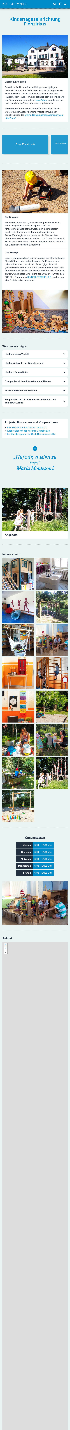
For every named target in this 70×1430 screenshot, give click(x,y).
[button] (5, 945)
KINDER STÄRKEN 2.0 (39, 277)
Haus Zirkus (41, 100)
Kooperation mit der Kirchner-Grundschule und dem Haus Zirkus (30, 401)
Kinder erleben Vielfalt (17, 354)
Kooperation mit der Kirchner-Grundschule (28, 431)
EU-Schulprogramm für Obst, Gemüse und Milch (31, 434)
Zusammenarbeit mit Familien (21, 390)
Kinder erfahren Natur (16, 372)
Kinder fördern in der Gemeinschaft (24, 363)
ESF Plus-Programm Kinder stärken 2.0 (27, 427)
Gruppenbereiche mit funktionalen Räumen (28, 381)
